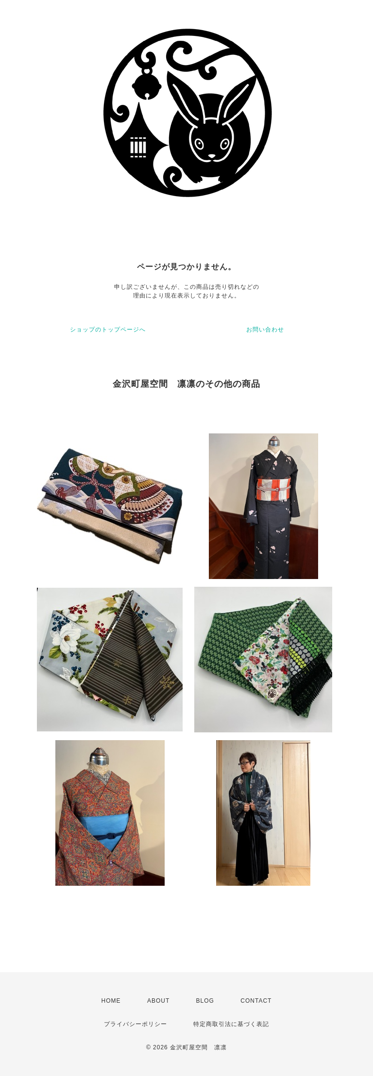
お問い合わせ (265, 329)
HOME (111, 1000)
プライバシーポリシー (135, 1024)
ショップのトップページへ (108, 329)
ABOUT (158, 1000)
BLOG (205, 1000)
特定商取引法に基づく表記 (231, 1024)
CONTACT (255, 1000)
